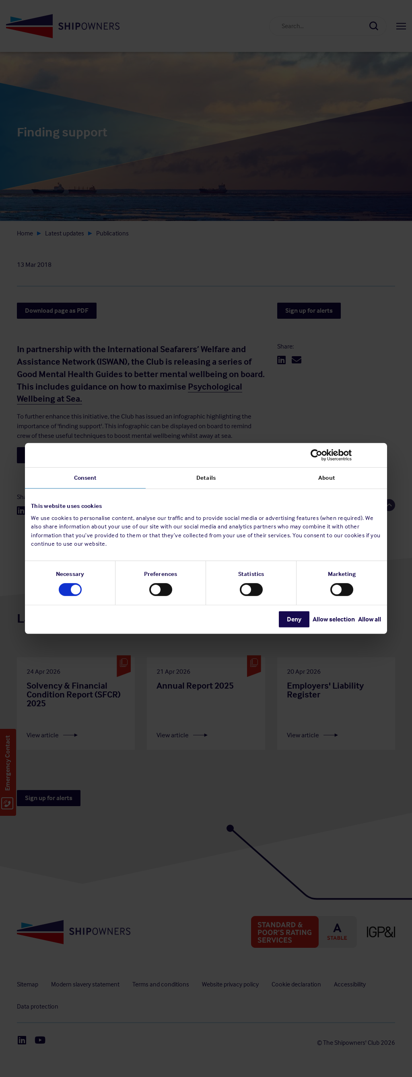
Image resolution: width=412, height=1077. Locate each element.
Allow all (369, 619)
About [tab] (326, 478)
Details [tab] (206, 478)
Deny (294, 619)
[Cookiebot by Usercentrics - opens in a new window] (346, 455)
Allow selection (334, 619)
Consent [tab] (85, 478)
